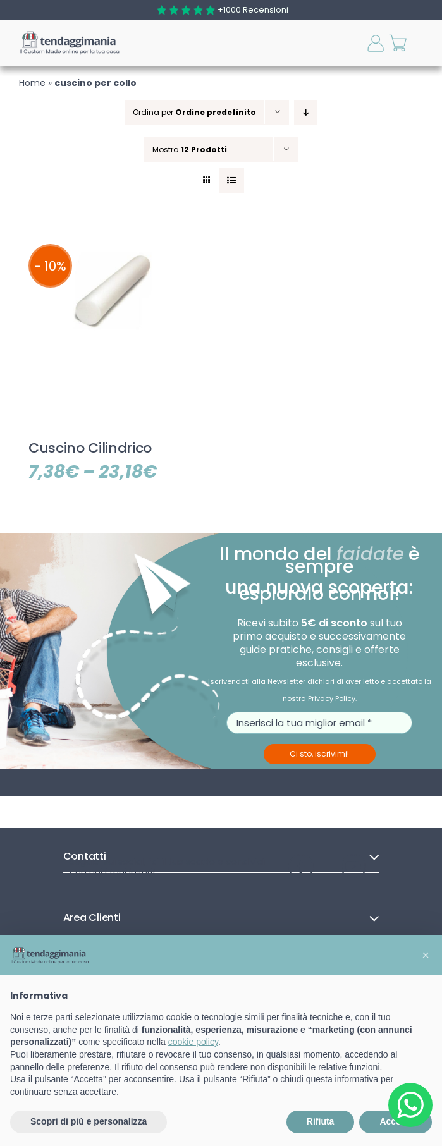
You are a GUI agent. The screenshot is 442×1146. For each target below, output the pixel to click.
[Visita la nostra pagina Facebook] (301, 866)
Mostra (189, 149)
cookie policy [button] (193, 1042)
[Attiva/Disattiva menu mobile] (425, 43)
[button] (425, 955)
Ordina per (194, 112)
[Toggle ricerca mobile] (353, 43)
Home (32, 82)
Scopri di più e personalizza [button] (88, 1121)
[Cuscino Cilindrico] (113, 240)
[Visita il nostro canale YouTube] (353, 866)
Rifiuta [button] (321, 1121)
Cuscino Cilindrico (90, 448)
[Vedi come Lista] (231, 180)
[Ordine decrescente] (305, 112)
